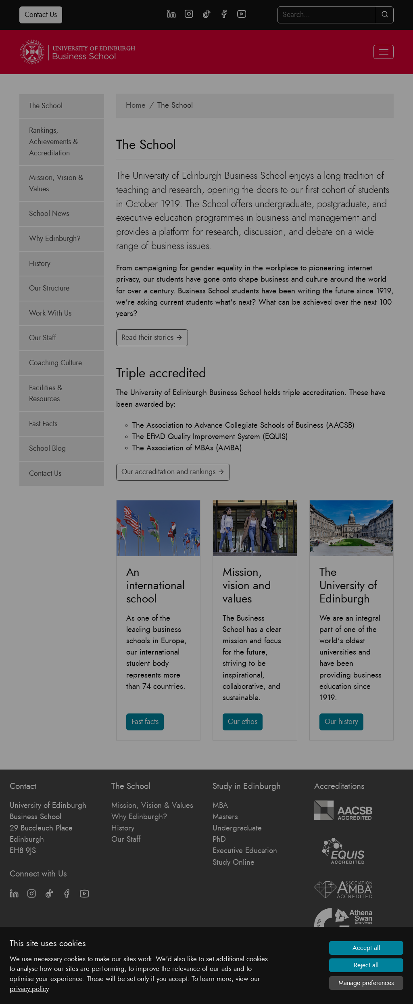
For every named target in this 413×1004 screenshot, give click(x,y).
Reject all (366, 965)
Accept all (366, 948)
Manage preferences (366, 983)
